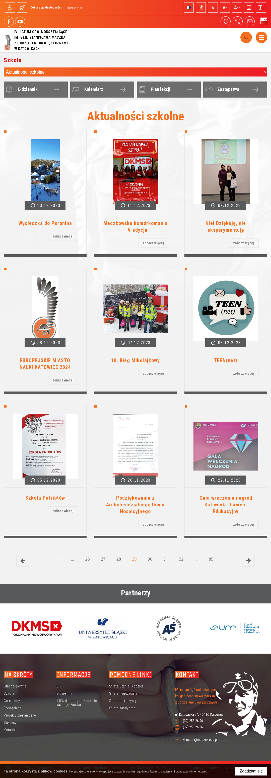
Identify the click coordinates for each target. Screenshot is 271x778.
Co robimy (12, 701)
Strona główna (15, 686)
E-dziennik (21, 90)
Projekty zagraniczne (20, 715)
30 (150, 559)
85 (211, 559)
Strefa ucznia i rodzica (126, 686)
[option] (37, 628)
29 (134, 559)
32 (181, 559)
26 (87, 559)
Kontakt (10, 730)
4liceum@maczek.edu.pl (250, 21)
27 (103, 559)
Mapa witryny (74, 7)
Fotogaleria (13, 708)
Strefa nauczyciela (123, 693)
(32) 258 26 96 (193, 721)
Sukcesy (10, 723)
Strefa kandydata (122, 708)
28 (118, 559)
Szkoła (9, 693)
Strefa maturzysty (123, 701)
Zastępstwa (221, 90)
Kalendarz (87, 90)
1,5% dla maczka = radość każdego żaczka (76, 703)
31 (165, 559)
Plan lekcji (153, 90)
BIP (59, 686)
